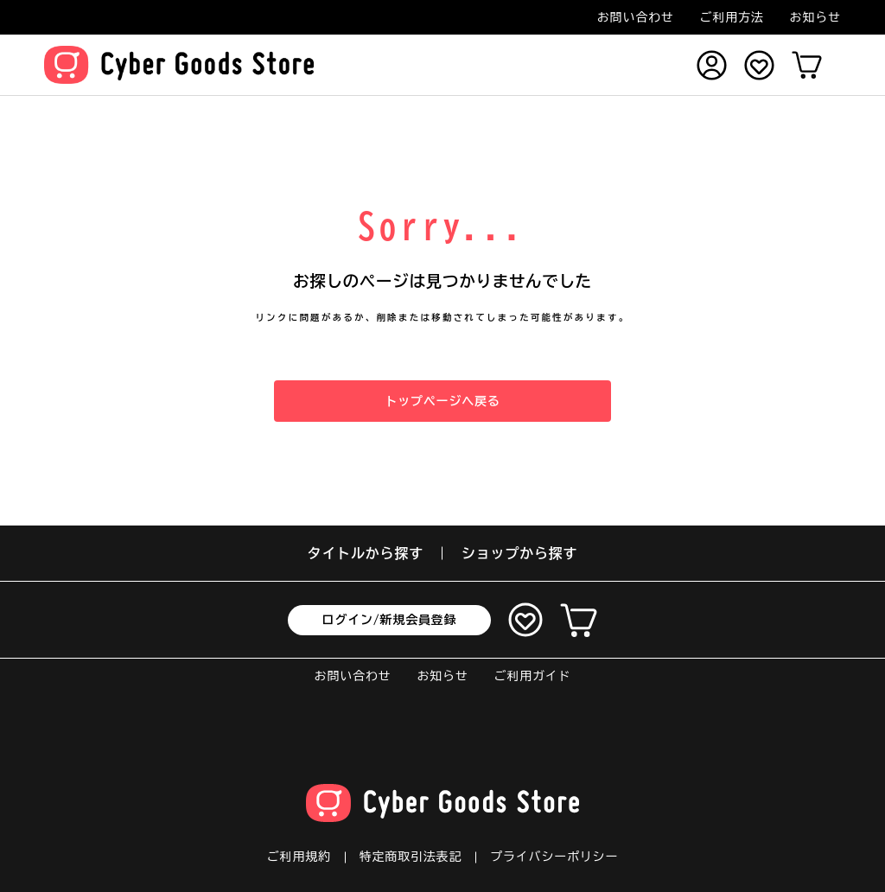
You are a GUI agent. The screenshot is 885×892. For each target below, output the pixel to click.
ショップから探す (519, 553)
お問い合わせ (635, 17)
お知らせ (815, 17)
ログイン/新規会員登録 (389, 620)
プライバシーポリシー (554, 857)
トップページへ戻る (442, 401)
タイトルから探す (365, 553)
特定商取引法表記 (411, 857)
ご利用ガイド (532, 676)
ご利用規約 (299, 857)
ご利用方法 (732, 17)
